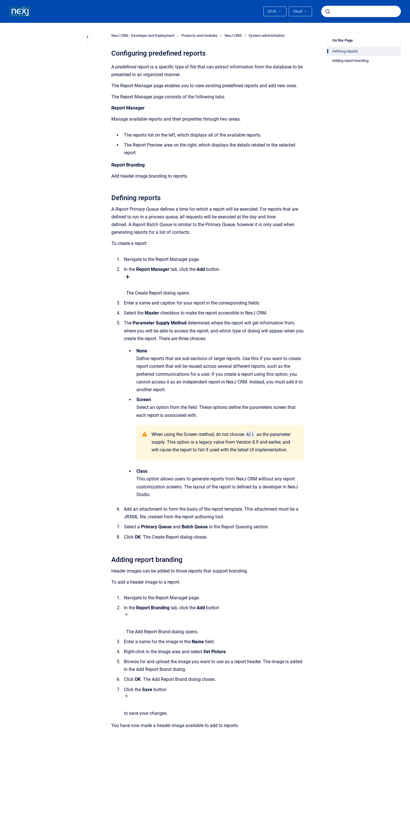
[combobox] (361, 11)
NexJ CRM (233, 35)
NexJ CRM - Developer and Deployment (142, 35)
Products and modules (199, 35)
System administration (267, 35)
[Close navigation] (87, 36)
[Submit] (327, 11)
